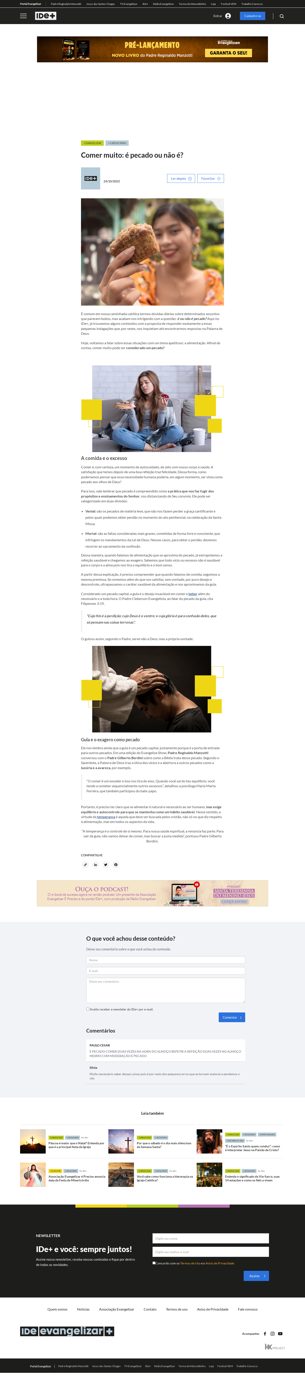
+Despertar (55, 1171)
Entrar (217, 16)
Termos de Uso (190, 1263)
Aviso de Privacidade (220, 1263)
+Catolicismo (72, 1138)
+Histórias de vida (234, 1141)
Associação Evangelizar (116, 1309)
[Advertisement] (152, 107)
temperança (106, 817)
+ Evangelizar (92, 143)
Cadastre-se (253, 16)
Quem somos (57, 1309)
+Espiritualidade (267, 1134)
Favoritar (208, 178)
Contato (150, 1309)
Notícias (83, 1309)
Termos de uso (177, 1309)
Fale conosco (248, 1309)
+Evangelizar (56, 1138)
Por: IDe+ (84, 1138)
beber (192, 594)
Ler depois (178, 178)
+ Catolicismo (117, 143)
